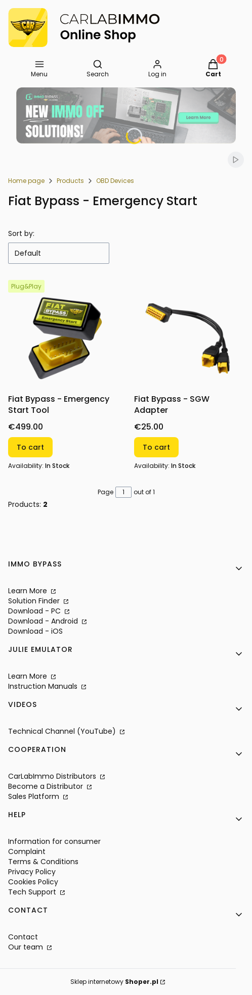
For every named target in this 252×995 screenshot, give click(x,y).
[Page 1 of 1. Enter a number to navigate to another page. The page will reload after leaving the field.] (123, 492)
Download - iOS (35, 631)
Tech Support (33, 892)
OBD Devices (115, 180)
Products (70, 180)
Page (105, 492)
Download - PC (35, 611)
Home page (26, 180)
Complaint (27, 851)
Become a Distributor (46, 786)
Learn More (28, 591)
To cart (30, 447)
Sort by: (21, 233)
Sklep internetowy (114, 981)
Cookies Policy (33, 882)
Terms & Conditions (43, 862)
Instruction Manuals (43, 686)
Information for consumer (54, 841)
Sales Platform (34, 796)
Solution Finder (35, 601)
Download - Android (44, 621)
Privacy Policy (32, 872)
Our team (26, 947)
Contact (23, 937)
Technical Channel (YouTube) (63, 731)
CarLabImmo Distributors (53, 776)
